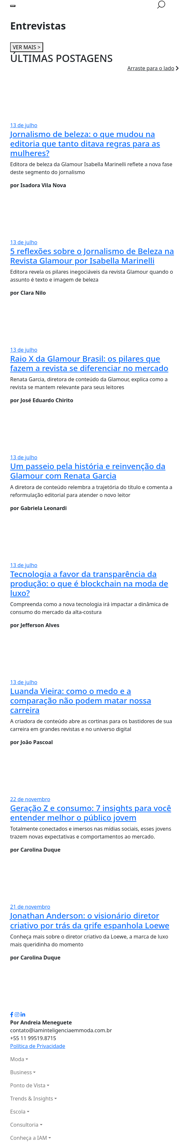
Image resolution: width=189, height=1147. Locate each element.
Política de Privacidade (37, 1046)
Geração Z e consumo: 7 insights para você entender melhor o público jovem (90, 812)
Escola (18, 1111)
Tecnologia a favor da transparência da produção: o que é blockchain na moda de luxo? (89, 583)
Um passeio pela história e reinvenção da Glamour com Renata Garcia (87, 471)
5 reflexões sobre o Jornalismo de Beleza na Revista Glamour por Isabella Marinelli (92, 256)
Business (21, 1072)
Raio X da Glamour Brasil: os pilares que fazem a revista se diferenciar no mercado (89, 363)
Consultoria (24, 1124)
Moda (17, 1059)
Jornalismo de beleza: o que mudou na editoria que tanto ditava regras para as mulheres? (85, 143)
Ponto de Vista (27, 1085)
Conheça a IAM (28, 1137)
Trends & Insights (31, 1098)
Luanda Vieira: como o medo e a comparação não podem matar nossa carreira (80, 700)
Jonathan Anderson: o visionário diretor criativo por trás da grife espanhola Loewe (89, 920)
